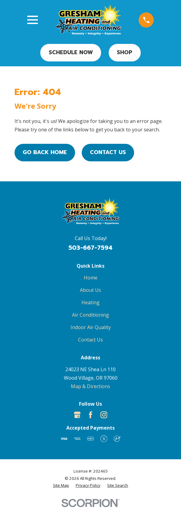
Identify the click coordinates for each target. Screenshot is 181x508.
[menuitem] (61, 485)
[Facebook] (90, 414)
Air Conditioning (90, 315)
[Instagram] (103, 414)
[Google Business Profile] (77, 414)
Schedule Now (71, 52)
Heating (90, 302)
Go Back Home (45, 152)
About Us (90, 290)
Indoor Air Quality (91, 327)
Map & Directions (90, 386)
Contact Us (108, 152)
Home (90, 277)
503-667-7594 (90, 247)
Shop (124, 52)
